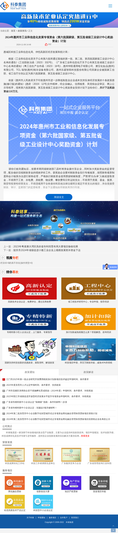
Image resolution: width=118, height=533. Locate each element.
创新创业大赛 (43, 491)
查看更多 (85, 435)
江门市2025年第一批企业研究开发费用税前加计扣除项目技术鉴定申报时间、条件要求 (47, 379)
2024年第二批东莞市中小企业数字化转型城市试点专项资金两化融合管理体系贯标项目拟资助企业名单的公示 (58, 419)
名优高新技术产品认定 (15, 510)
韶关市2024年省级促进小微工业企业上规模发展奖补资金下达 (47, 250)
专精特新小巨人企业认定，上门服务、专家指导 (29, 321)
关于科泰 (30, 517)
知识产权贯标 (71, 491)
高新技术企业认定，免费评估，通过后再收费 (29, 290)
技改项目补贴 (99, 491)
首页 (13, 30)
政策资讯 (22, 30)
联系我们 (75, 517)
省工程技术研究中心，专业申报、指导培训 (88, 290)
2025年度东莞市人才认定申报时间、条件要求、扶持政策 (33, 384)
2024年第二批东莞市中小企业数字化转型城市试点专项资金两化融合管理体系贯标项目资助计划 (51, 413)
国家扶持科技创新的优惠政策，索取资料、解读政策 (29, 351)
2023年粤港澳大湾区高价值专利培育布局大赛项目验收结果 (45, 246)
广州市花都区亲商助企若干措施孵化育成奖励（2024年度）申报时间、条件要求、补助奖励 (49, 390)
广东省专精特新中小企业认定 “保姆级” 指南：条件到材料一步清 (36, 401)
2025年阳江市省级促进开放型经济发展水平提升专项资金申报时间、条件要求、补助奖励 (48, 396)
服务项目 (52, 517)
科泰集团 (69, 522)
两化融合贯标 (14, 491)
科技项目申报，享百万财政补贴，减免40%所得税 (88, 351)
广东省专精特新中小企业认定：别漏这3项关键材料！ (31, 407)
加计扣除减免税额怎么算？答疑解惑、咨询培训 (88, 321)
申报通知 (41, 517)
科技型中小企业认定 (43, 510)
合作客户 (63, 517)
